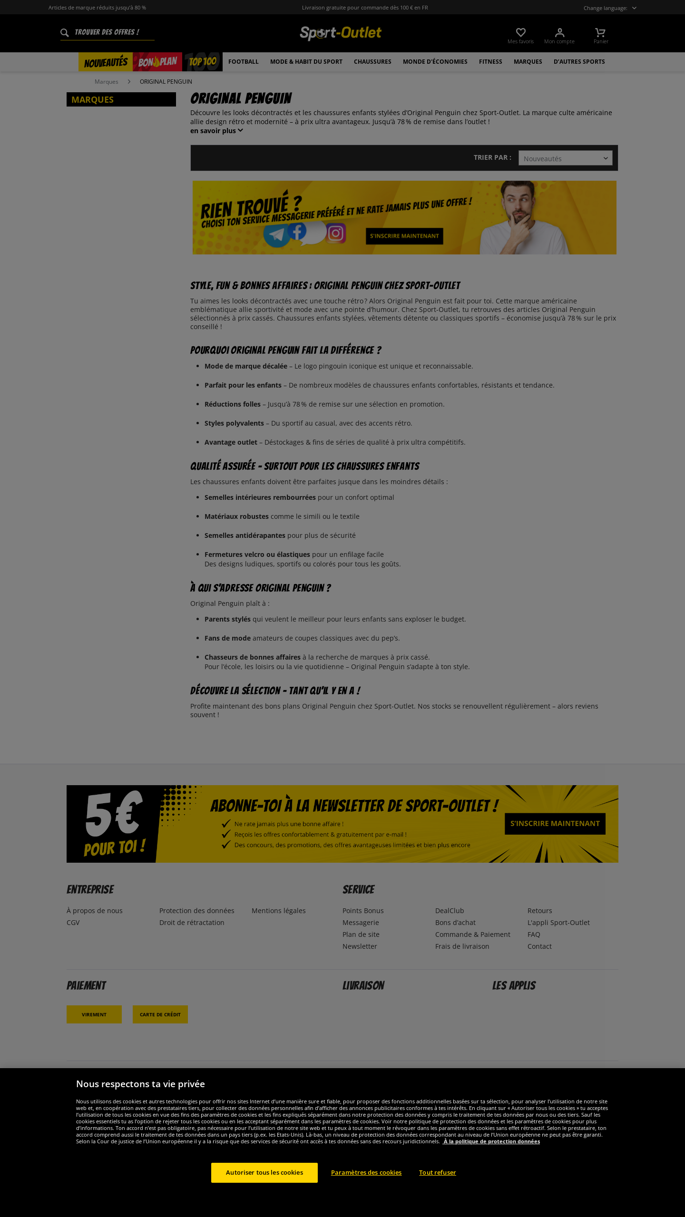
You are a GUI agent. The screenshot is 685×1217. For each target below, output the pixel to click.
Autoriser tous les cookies (264, 1179)
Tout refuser (437, 1179)
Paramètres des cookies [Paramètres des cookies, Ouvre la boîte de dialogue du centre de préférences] (366, 1179)
